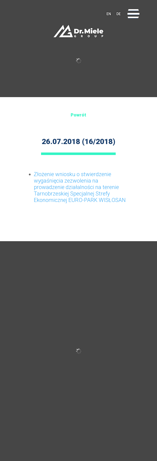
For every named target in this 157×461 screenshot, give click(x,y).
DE (118, 14)
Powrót (78, 114)
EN (108, 14)
